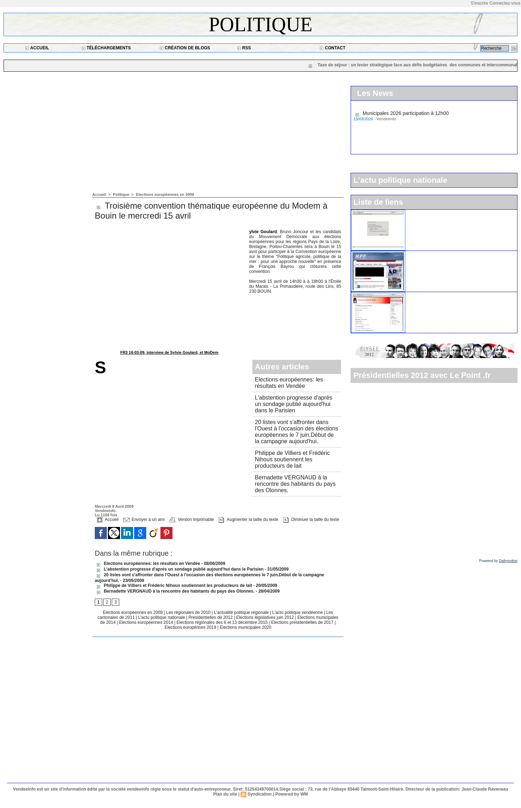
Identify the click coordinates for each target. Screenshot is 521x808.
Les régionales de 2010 (189, 612)
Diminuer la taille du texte (311, 519)
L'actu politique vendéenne (298, 612)
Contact (332, 48)
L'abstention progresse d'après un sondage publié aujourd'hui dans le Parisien (293, 404)
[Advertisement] (218, 139)
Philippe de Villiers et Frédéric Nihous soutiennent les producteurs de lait (292, 459)
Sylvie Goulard (263, 231)
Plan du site (225, 794)
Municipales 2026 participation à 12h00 (406, 114)
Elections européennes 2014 (146, 622)
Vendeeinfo (105, 511)
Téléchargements (106, 48)
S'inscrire (479, 3)
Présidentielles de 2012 (211, 617)
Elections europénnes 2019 (190, 627)
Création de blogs (184, 48)
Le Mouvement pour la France (442, 254)
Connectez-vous (504, 3)
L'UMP (416, 212)
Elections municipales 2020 (245, 627)
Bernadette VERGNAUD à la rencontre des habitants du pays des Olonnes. (295, 483)
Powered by (498, 561)
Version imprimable (191, 519)
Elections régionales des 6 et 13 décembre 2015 (222, 622)
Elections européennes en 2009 (165, 194)
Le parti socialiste (428, 295)
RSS (244, 48)
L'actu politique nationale (162, 617)
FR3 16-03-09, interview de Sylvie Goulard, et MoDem (169, 352)
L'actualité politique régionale (242, 612)
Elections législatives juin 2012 (265, 617)
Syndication (259, 794)
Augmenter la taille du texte (248, 519)
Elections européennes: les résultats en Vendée (289, 382)
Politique (260, 24)
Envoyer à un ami (144, 519)
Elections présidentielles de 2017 (302, 622)
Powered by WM (291, 794)
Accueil (37, 48)
